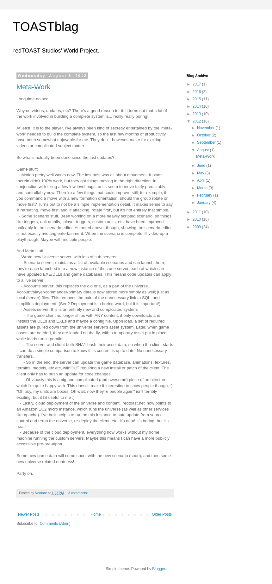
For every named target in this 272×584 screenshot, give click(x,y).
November (206, 128)
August (203, 150)
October (204, 135)
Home (96, 514)
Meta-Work (33, 87)
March (203, 188)
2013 (197, 114)
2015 (197, 99)
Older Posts (162, 514)
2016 (197, 92)
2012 (197, 121)
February (205, 195)
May (201, 173)
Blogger (158, 569)
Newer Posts (29, 514)
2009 (197, 227)
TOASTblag (45, 27)
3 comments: (78, 493)
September (207, 142)
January (204, 202)
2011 (197, 212)
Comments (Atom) (55, 523)
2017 (197, 84)
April (201, 180)
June (201, 165)
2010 (197, 219)
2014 (197, 106)
